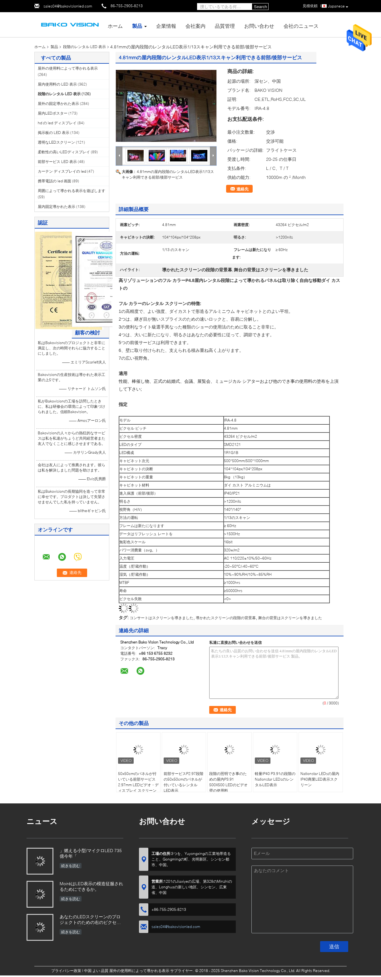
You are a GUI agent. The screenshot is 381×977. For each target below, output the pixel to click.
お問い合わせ (259, 26)
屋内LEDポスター (52, 113)
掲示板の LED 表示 (53, 132)
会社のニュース (301, 26)
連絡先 (242, 188)
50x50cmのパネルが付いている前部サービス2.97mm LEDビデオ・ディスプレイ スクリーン (138, 782)
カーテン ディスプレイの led (62, 171)
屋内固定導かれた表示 (56, 206)
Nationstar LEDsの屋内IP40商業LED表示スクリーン (319, 779)
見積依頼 (310, 5)
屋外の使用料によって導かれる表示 (68, 68)
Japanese (338, 6)
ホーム (115, 26)
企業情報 (166, 26)
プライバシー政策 (66, 970)
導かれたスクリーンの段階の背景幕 (226, 617)
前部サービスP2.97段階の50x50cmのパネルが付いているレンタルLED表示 (183, 782)
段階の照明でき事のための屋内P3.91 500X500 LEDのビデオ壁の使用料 (228, 782)
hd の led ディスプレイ (57, 123)
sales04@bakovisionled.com (67, 6)
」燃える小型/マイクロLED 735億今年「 (91, 853)
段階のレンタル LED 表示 (84, 46)
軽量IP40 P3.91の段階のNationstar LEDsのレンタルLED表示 (275, 779)
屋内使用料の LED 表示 (57, 84)
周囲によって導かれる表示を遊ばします (71, 190)
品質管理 (225, 26)
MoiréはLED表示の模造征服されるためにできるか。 (91, 886)
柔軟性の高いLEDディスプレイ (64, 152)
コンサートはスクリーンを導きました (161, 617)
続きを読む (70, 865)
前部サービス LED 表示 (57, 161)
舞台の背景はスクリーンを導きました (290, 617)
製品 (137, 26)
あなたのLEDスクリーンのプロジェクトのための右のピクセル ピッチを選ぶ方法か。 (90, 920)
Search (260, 6)
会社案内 (195, 26)
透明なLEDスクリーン (56, 142)
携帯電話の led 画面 (54, 181)
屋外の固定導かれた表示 (58, 103)
